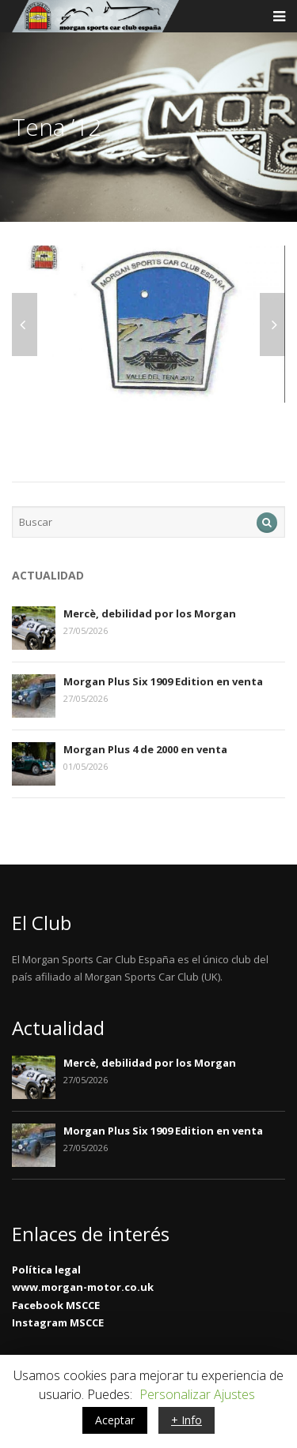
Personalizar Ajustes (197, 1394)
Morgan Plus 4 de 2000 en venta (145, 749)
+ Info (186, 1419)
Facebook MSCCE (56, 1305)
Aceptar (115, 1419)
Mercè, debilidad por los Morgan (149, 613)
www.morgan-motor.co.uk (83, 1287)
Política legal (46, 1269)
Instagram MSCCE (58, 1322)
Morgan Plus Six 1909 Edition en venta (163, 681)
